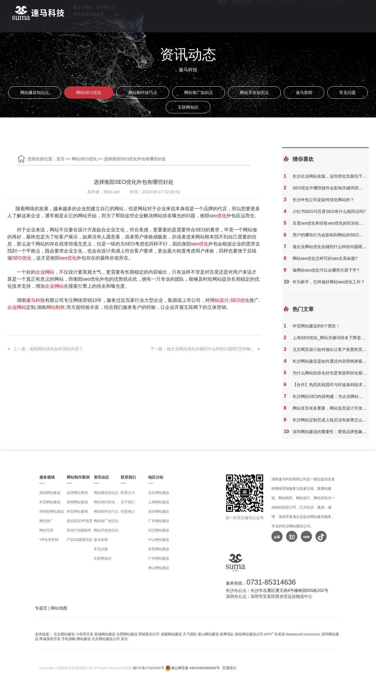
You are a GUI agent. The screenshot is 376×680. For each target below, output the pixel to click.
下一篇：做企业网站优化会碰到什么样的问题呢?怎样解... (205, 348)
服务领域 (241, 14)
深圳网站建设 (158, 511)
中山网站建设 (158, 540)
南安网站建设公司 (249, 634)
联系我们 (336, 14)
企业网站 (45, 272)
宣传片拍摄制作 (79, 530)
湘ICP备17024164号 (148, 668)
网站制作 (55, 307)
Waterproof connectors (303, 634)
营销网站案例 (77, 502)
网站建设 (84, 639)
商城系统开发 (50, 639)
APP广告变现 (274, 634)
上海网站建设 (158, 502)
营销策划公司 (149, 634)
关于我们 (128, 502)
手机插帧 (69, 639)
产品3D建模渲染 (79, 540)
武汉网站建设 (158, 530)
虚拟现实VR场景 (80, 521)
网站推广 (46, 521)
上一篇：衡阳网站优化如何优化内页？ (45, 348)
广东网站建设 (158, 521)
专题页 (41, 608)
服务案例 (264, 14)
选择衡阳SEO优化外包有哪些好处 (135, 158)
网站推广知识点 (198, 92)
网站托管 (46, 530)
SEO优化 (312, 14)
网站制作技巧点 (142, 92)
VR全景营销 (48, 540)
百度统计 (229, 668)
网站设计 (219, 300)
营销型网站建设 (51, 511)
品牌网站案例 (77, 493)
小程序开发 (84, 634)
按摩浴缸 (227, 634)
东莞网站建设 (158, 549)
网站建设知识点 (34, 92)
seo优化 (217, 215)
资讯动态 (288, 14)
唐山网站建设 (208, 634)
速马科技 (35, 300)
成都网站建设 (171, 634)
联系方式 (128, 493)
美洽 (124, 639)
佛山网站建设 (158, 568)
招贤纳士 (128, 511)
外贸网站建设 (50, 502)
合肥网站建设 (126, 634)
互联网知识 (188, 107)
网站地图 (59, 608)
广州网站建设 (158, 558)
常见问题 (347, 92)
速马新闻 (304, 92)
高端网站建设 (50, 493)
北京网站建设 (158, 493)
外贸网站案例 (77, 511)
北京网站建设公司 (106, 639)
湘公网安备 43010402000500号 (195, 668)
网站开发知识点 (254, 92)
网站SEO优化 (88, 92)
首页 (222, 14)
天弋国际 (190, 634)
